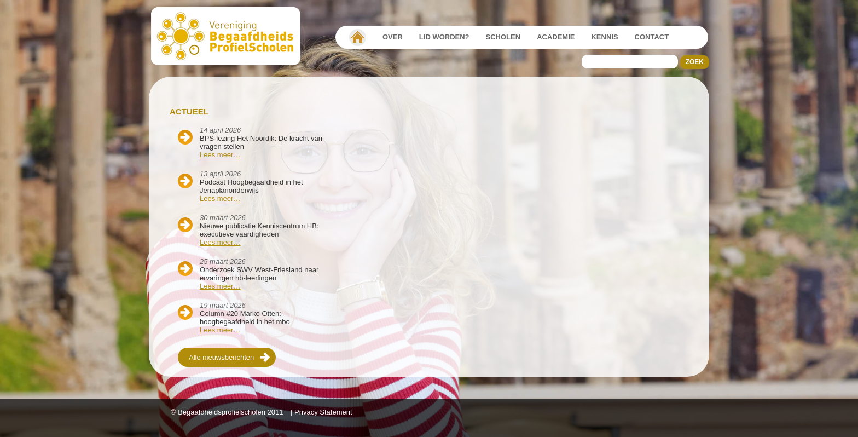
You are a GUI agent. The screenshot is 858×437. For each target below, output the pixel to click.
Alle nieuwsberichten (221, 357)
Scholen (503, 37)
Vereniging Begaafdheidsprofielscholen (357, 37)
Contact (652, 37)
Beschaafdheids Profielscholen (230, 36)
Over (392, 37)
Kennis (604, 37)
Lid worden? (444, 37)
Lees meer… (220, 155)
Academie (556, 37)
